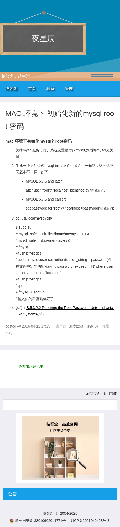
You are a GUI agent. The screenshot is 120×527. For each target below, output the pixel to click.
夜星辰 (43, 38)
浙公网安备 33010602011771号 (37, 521)
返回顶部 (110, 394)
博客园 (11, 88)
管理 (69, 88)
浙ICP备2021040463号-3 (89, 521)
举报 (9, 333)
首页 (32, 88)
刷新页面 (93, 394)
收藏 (105, 326)
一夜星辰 (59, 326)
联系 (50, 88)
